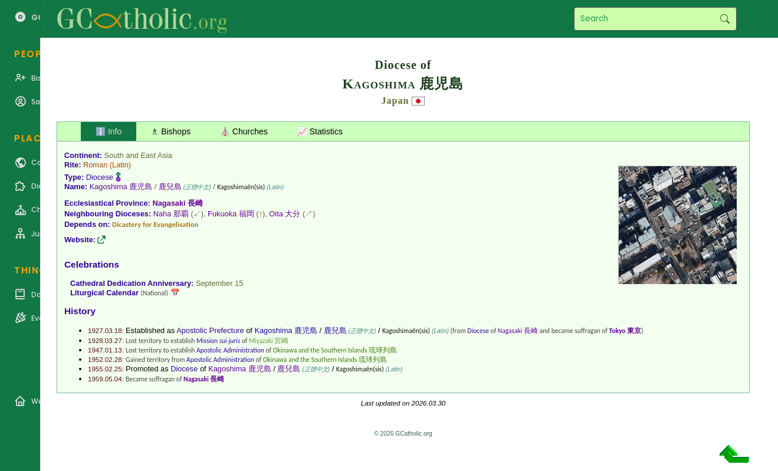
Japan (395, 100)
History (80, 311)
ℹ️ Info (109, 131)
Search (724, 19)
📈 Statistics (320, 131)
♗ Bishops (171, 131)
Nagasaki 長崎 (177, 203)
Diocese (99, 177)
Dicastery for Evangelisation (155, 224)
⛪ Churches (244, 131)
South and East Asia (138, 155)
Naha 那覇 (171, 213)
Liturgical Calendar (104, 292)
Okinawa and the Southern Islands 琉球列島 (335, 350)
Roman (95, 164)
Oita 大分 (284, 213)
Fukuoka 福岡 (231, 213)
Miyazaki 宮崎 (268, 341)
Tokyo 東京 (625, 331)
